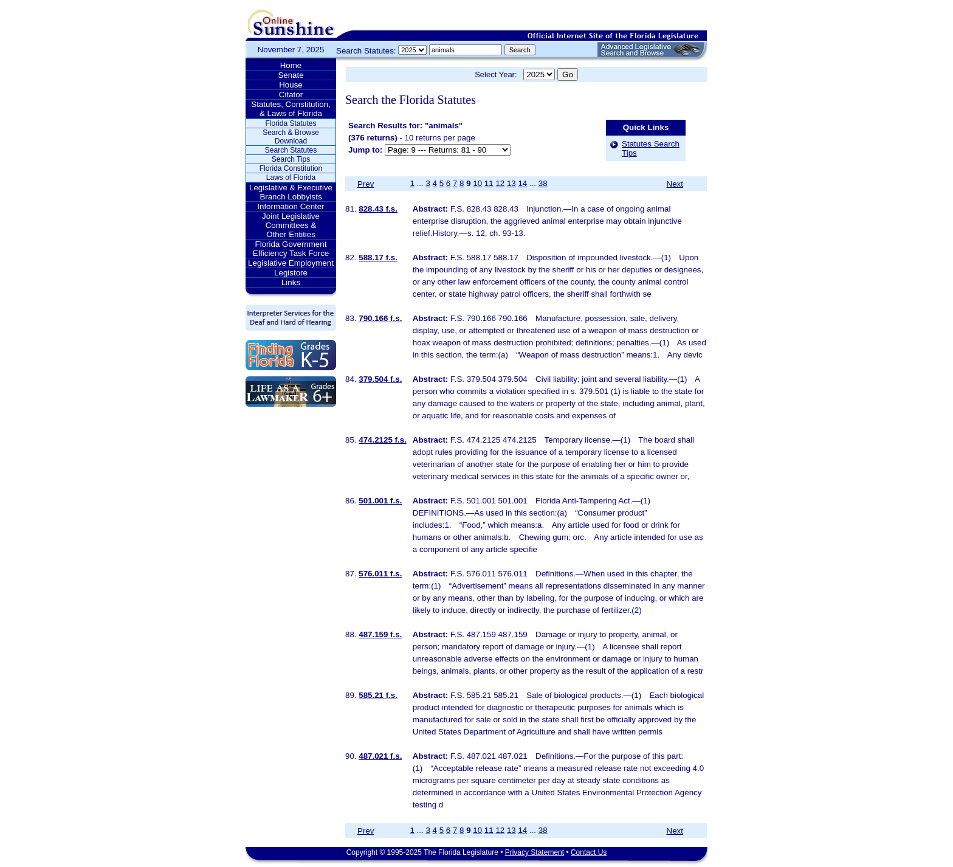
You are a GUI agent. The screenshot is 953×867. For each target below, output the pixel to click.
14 (522, 183)
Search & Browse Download (291, 136)
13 (511, 183)
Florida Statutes (290, 123)
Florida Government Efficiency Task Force (291, 249)
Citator (291, 94)
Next (675, 183)
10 (477, 183)
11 (489, 183)
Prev (365, 183)
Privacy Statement (534, 852)
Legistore (291, 272)
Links (290, 282)
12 (499, 183)
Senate (290, 75)
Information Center (290, 206)
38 (543, 183)
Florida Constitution (291, 168)
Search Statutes (291, 150)
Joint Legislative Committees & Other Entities (291, 225)
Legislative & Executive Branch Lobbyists (290, 192)
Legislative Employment (291, 263)
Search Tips (291, 159)
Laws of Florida (290, 177)
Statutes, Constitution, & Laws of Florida (290, 109)
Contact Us (589, 852)
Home (291, 65)
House (291, 84)
